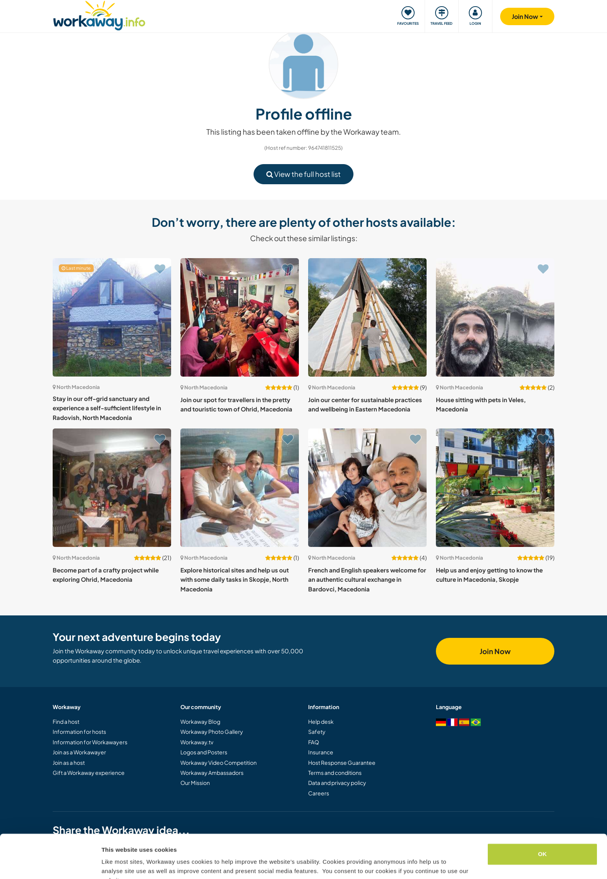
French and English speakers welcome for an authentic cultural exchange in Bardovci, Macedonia (367, 579)
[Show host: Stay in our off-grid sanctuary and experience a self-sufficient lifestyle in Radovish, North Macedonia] (112, 317)
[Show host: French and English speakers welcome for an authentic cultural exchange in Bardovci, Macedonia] (367, 487)
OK (542, 816)
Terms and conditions (335, 772)
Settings (113, 863)
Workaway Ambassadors (211, 772)
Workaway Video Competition (218, 762)
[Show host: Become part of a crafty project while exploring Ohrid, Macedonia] (112, 487)
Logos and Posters (203, 752)
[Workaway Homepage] (99, 14)
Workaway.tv (196, 741)
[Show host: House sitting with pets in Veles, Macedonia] (495, 317)
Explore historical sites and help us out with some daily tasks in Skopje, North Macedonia (234, 579)
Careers (318, 793)
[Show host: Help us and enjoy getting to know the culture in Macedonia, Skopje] (495, 487)
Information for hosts (79, 731)
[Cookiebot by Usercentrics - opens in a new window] (50, 864)
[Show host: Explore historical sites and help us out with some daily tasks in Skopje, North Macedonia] (239, 487)
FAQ (313, 741)
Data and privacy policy (337, 782)
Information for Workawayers (90, 741)
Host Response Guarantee (342, 762)
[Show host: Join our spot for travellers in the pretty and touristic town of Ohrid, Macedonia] (239, 317)
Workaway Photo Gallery (211, 731)
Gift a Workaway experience (89, 772)
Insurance (320, 752)
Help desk (321, 721)
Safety (317, 731)
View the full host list (303, 174)
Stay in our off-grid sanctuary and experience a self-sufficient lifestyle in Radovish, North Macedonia (107, 408)
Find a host (66, 721)
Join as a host (69, 762)
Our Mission (195, 782)
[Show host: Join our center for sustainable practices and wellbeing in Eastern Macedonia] (367, 317)
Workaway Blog (200, 721)
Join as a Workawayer (79, 752)
